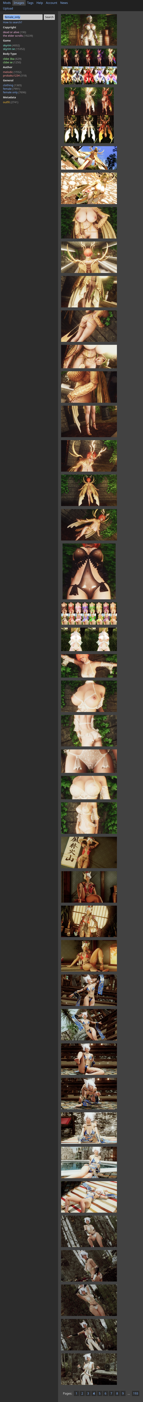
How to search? (12, 22)
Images (19, 3)
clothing (12, 85)
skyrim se (14, 49)
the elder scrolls (18, 35)
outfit (10, 102)
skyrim (11, 45)
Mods (7, 3)
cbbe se (12, 62)
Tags (30, 3)
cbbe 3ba (12, 59)
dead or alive (14, 32)
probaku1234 (15, 75)
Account (51, 3)
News (64, 3)
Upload (8, 8)
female (11, 88)
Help (39, 3)
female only (14, 92)
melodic (12, 72)
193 (135, 1393)
